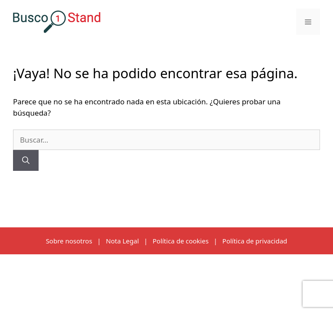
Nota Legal (122, 240)
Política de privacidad (254, 240)
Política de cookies (181, 240)
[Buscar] (26, 160)
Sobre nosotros (69, 240)
